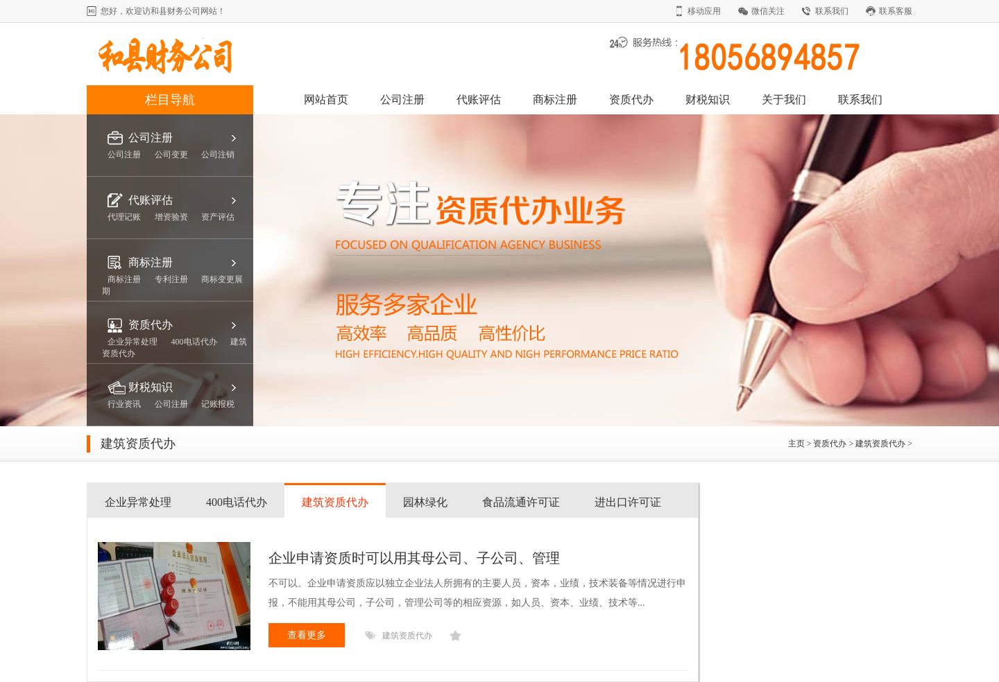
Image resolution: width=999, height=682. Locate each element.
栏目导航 (170, 100)
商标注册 (555, 99)
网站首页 (326, 99)
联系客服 (895, 11)
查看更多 (306, 635)
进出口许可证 (628, 502)
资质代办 (631, 99)
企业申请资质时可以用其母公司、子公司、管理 (414, 558)
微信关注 (768, 11)
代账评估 (478, 99)
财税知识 (707, 99)
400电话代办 (236, 502)
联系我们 (831, 11)
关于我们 (784, 99)
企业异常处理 (138, 502)
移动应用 (704, 11)
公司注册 (402, 99)
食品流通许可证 (521, 502)
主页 (796, 443)
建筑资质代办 (880, 443)
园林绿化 (425, 502)
